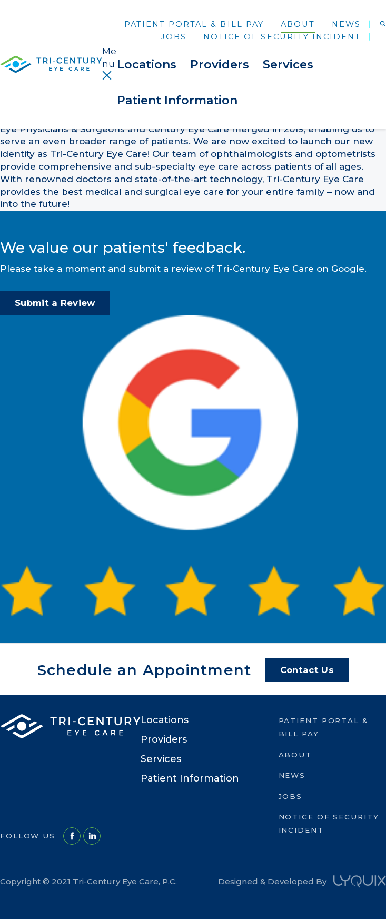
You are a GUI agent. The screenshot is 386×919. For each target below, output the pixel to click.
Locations (146, 64)
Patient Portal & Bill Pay (194, 24)
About (298, 24)
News (346, 24)
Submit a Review (55, 303)
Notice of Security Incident (282, 37)
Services (288, 64)
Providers (219, 64)
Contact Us (307, 670)
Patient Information (177, 100)
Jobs (173, 37)
